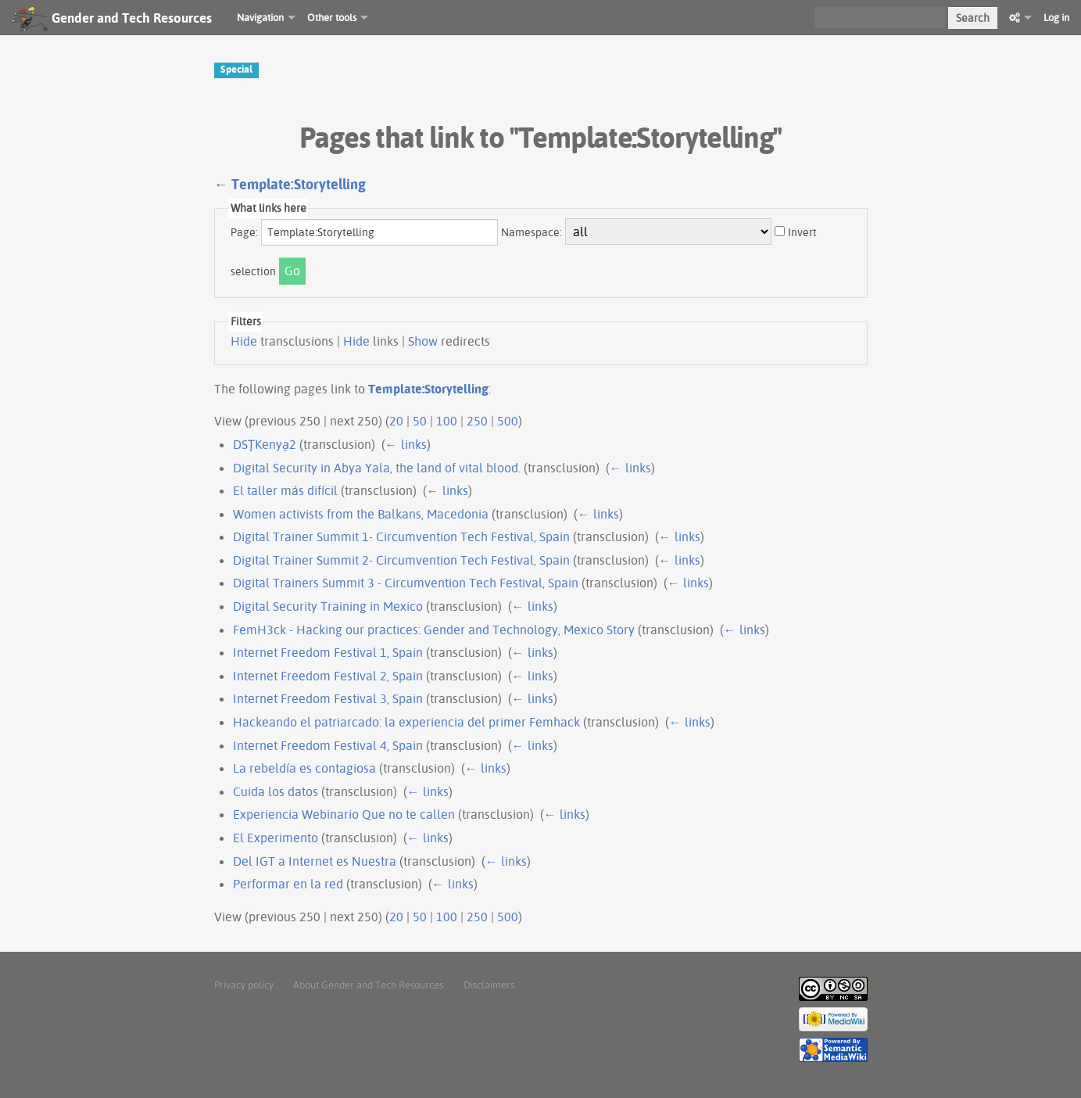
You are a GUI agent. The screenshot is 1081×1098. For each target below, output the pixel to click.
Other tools (331, 17)
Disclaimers (489, 984)
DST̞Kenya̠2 (264, 444)
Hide (244, 341)
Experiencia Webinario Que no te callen (344, 814)
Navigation (260, 17)
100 (446, 421)
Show (423, 341)
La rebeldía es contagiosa (304, 768)
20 (396, 421)
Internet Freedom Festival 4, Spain (328, 745)
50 (420, 421)
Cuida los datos (275, 791)
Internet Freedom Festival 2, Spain (328, 676)
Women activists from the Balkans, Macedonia (361, 514)
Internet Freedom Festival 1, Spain (328, 652)
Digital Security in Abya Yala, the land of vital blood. (377, 467)
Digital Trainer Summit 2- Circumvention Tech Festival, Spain (401, 560)
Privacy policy (244, 984)
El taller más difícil (285, 490)
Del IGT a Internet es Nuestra (314, 861)
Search (973, 18)
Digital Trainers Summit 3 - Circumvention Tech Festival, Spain (405, 582)
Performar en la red (288, 884)
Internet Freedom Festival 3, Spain (328, 698)
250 (477, 421)
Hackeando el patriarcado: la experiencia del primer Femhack (406, 722)
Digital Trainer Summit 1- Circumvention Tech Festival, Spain (401, 536)
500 (507, 421)
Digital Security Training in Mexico (328, 606)
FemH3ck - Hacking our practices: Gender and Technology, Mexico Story (434, 629)
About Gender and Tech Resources (368, 984)
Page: (244, 232)
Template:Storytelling (298, 184)
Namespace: (531, 232)
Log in (1056, 17)
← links (406, 444)
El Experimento (275, 837)
